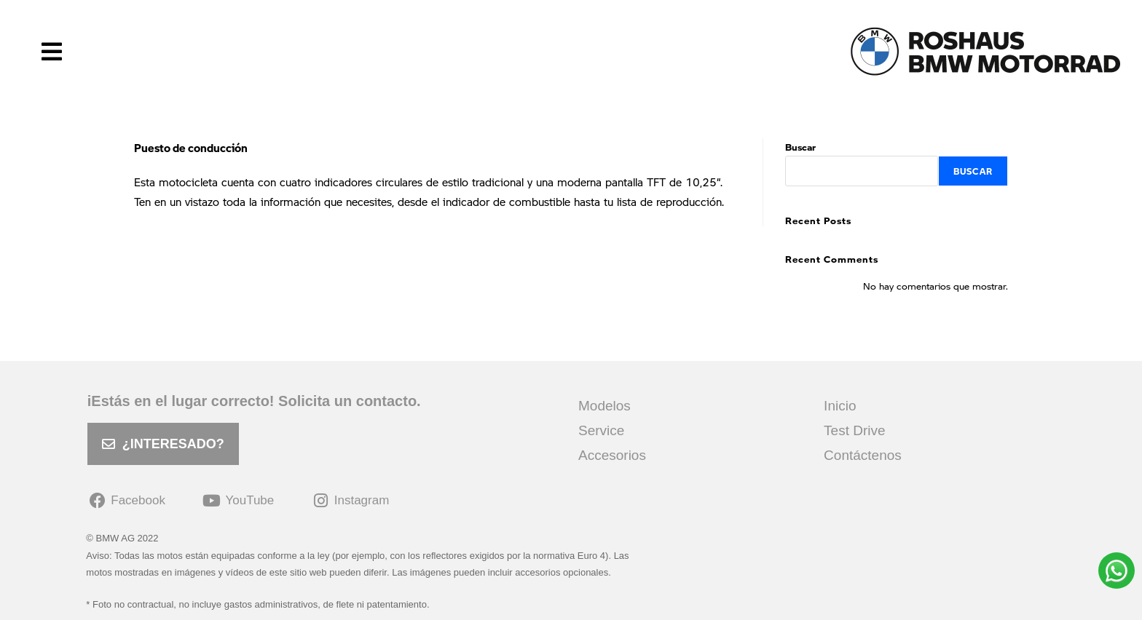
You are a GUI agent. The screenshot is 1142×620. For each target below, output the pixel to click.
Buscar (800, 147)
